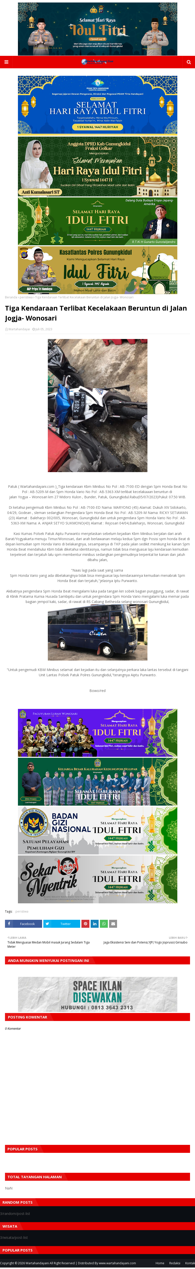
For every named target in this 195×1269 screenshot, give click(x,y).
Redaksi (174, 1265)
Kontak (190, 1265)
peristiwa (26, 299)
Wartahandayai (19, 331)
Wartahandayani (37, 1265)
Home (160, 1265)
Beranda (11, 299)
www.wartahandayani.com (117, 1265)
